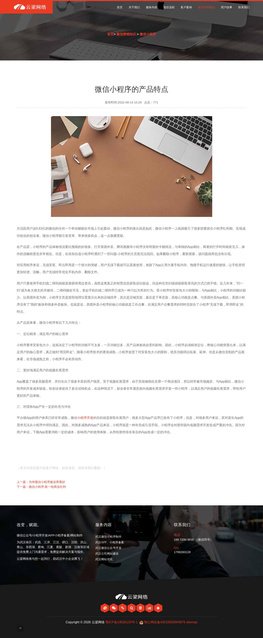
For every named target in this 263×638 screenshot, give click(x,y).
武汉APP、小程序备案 (109, 542)
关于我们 (134, 7)
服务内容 (151, 7)
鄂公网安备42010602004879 (164, 622)
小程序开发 (85, 417)
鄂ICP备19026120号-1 (121, 622)
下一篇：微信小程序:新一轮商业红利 (41, 486)
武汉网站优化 (104, 559)
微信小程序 (148, 34)
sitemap (192, 622)
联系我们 (243, 7)
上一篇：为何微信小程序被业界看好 (41, 482)
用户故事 (226, 7)
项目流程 (169, 7)
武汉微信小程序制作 (108, 536)
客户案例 (186, 7)
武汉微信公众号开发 (108, 548)
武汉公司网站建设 (107, 553)
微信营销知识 (206, 7)
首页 (120, 7)
